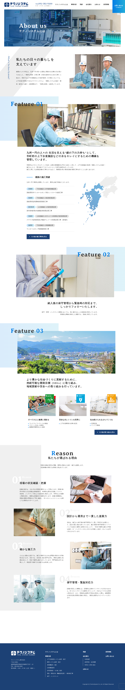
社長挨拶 (87, 659)
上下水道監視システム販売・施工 (56, 659)
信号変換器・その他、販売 (54, 670)
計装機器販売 (51, 667)
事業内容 (74, 4)
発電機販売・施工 (52, 665)
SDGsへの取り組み (90, 665)
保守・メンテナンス (52, 676)
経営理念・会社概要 (90, 662)
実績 (81, 4)
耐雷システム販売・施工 (54, 662)
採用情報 (106, 4)
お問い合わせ (119, 6)
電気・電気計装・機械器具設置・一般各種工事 (60, 673)
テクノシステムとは (61, 4)
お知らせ (97, 4)
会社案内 (88, 4)
